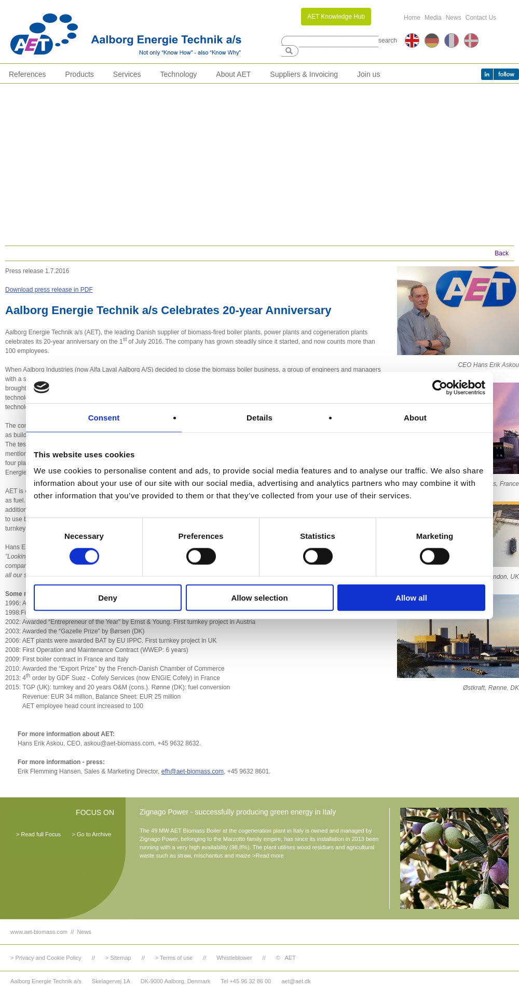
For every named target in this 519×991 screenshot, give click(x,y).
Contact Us (481, 17)
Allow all (411, 597)
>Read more (268, 855)
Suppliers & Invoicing (304, 74)
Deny (107, 597)
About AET (233, 74)
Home (412, 17)
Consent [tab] (104, 417)
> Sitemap (118, 958)
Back (502, 253)
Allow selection (259, 597)
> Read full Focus (38, 834)
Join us (368, 74)
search (387, 40)
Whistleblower (234, 958)
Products (79, 74)
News (453, 17)
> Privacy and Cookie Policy (45, 958)
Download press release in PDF (49, 289)
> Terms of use (174, 958)
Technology (178, 74)
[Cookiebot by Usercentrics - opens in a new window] (439, 387)
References (27, 74)
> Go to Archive (91, 834)
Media (433, 17)
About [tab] (415, 417)
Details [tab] (259, 417)
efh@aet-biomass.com (192, 771)
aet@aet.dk (295, 981)
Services (127, 74)
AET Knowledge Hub (336, 16)
